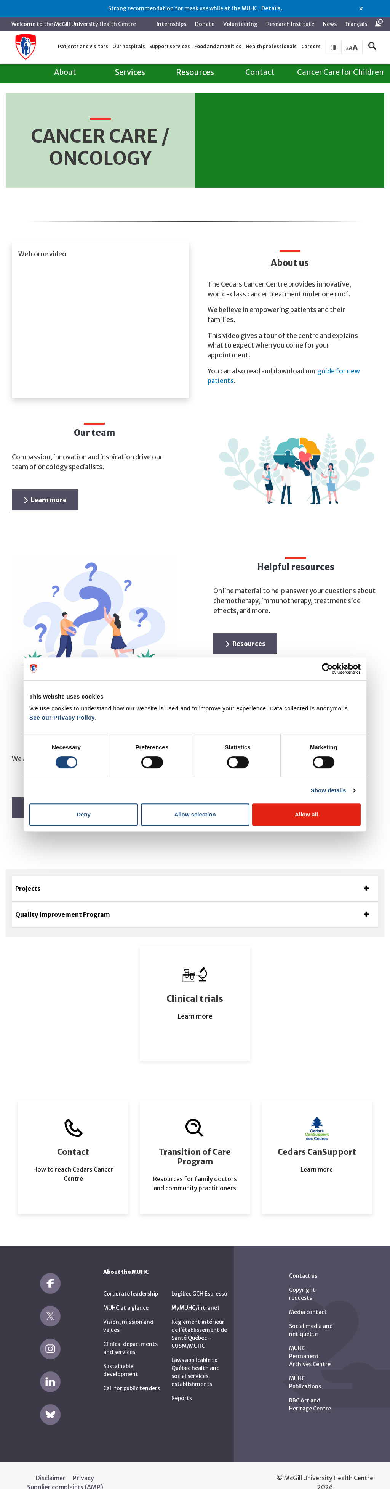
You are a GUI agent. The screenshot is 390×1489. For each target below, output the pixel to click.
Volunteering (240, 24)
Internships (171, 24)
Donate (204, 24)
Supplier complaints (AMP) (65, 1472)
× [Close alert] (360, 9)
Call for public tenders (131, 1373)
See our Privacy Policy (62, 717)
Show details (328, 790)
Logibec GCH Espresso (199, 1279)
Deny (84, 814)
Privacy (83, 1463)
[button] (83, 47)
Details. (271, 8)
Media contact (308, 1297)
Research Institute (290, 24)
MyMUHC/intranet (195, 1293)
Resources (245, 629)
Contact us (303, 1261)
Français (356, 24)
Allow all (306, 814)
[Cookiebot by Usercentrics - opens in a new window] (327, 668)
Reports (181, 1383)
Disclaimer (51, 1463)
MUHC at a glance (126, 1293)
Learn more (45, 485)
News (330, 24)
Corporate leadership (130, 1279)
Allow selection (195, 814)
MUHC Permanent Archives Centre (310, 1341)
